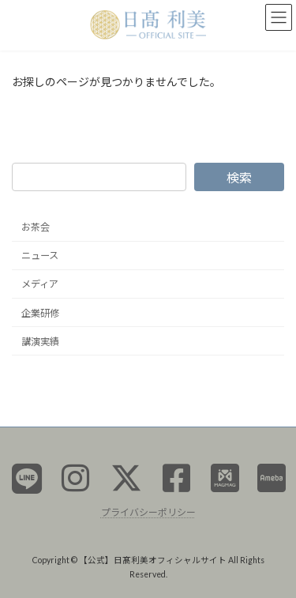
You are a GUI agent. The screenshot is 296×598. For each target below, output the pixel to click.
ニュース (39, 255)
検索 (239, 176)
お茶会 (35, 227)
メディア (39, 284)
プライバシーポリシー (148, 511)
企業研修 (40, 312)
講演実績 (40, 341)
